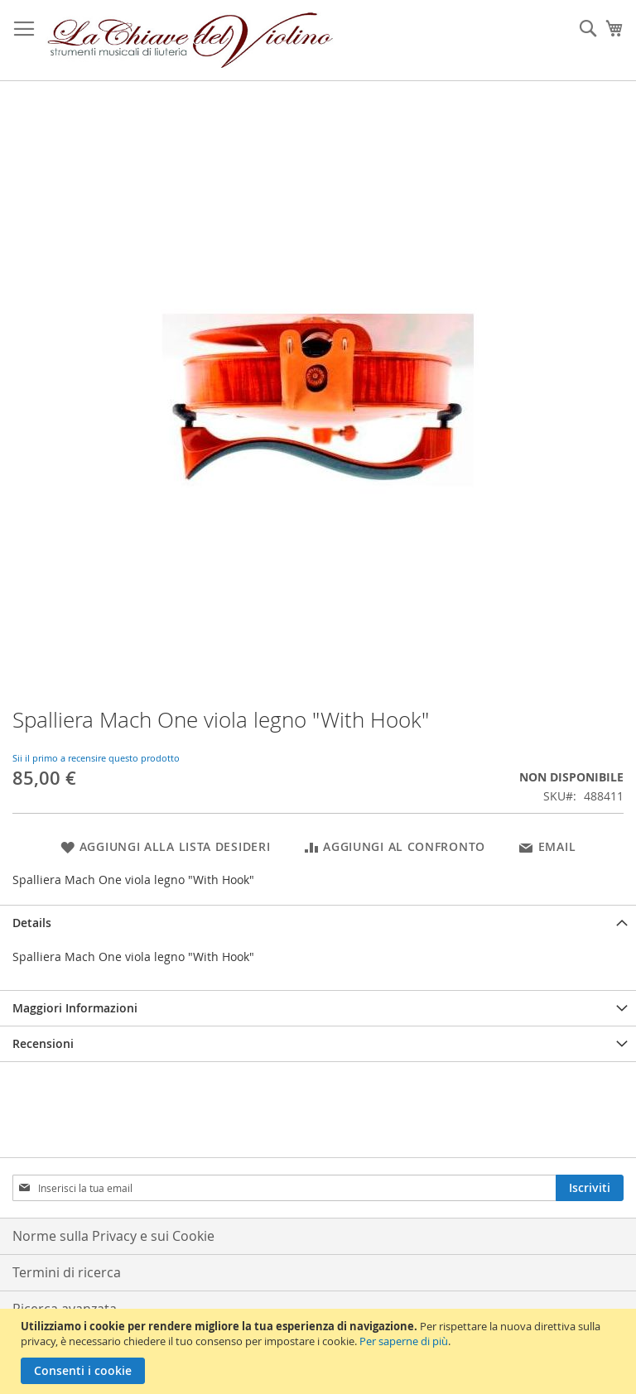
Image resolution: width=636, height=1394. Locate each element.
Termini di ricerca (66, 1272)
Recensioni (43, 1043)
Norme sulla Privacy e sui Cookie (113, 1236)
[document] (320, 1351)
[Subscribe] (590, 1188)
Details (31, 922)
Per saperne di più (403, 1341)
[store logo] (190, 41)
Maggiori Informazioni (74, 1008)
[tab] (318, 922)
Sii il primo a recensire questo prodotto (96, 758)
